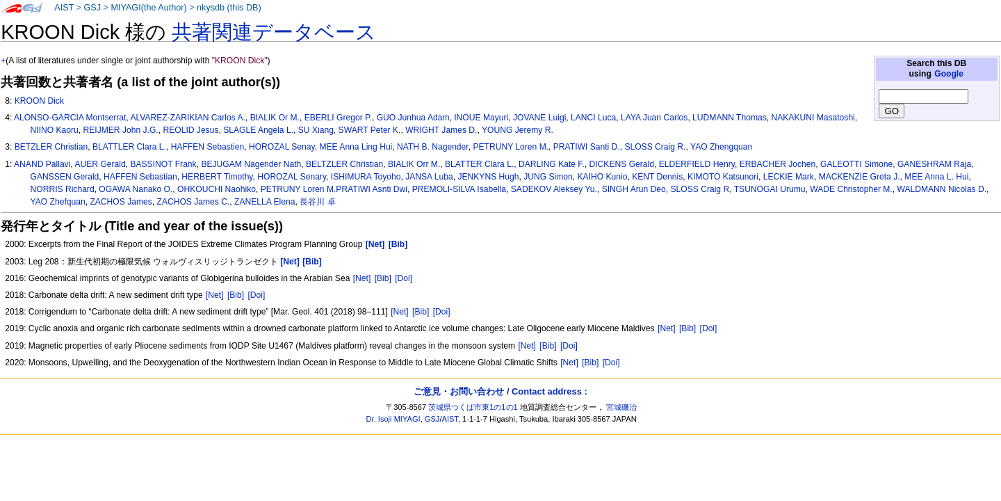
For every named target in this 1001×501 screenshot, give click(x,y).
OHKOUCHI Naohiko (216, 189)
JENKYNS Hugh (488, 177)
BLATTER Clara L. (479, 164)
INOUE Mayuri (481, 117)
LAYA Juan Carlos (654, 117)
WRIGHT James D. (441, 130)
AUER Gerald (99, 164)
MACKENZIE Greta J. (859, 177)
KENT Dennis (657, 177)
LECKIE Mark (788, 177)
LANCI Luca (593, 117)
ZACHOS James (121, 202)
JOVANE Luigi (539, 117)
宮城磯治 (621, 407)
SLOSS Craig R (699, 189)
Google (948, 74)
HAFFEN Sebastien (208, 147)
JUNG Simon (548, 177)
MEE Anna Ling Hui (355, 147)
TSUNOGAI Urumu (770, 189)
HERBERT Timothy (216, 177)
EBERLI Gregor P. (338, 117)
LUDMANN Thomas (729, 117)
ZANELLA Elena (264, 202)
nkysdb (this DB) (229, 8)
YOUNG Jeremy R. (517, 130)
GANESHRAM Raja (934, 164)
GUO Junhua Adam (413, 117)
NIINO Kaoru (55, 130)
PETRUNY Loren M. (510, 147)
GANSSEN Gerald (65, 177)
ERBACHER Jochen (778, 164)
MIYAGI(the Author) (148, 8)
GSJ (92, 8)
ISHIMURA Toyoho (366, 177)
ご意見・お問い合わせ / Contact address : (500, 391)
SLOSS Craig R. (654, 147)
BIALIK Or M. (275, 117)
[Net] (362, 278)
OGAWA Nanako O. (135, 189)
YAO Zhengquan (721, 147)
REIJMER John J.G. (120, 130)
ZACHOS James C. (193, 202)
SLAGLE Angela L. (258, 130)
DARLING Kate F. (552, 164)
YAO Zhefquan (58, 202)
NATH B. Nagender (433, 147)
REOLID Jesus (190, 130)
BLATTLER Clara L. (129, 147)
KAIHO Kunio (603, 177)
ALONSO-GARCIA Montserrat (70, 117)
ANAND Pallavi (42, 164)
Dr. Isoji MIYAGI (393, 419)
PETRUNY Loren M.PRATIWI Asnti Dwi (334, 189)
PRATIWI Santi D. (586, 147)
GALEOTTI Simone (856, 164)
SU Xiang (316, 130)
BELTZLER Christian (344, 164)
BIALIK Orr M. (414, 164)
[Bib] (383, 278)
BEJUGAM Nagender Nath (251, 164)
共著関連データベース (274, 32)
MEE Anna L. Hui (936, 177)
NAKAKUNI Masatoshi (812, 117)
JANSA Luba (429, 177)
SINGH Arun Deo (634, 189)
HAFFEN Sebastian (140, 177)
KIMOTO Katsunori (722, 177)
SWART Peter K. (370, 130)
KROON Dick (39, 101)
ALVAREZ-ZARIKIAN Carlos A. (187, 117)
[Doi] (403, 278)
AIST (64, 8)
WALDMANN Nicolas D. (941, 189)
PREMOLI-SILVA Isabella (459, 189)
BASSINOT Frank (163, 164)
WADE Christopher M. (851, 189)
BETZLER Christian (51, 147)
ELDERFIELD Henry (697, 164)
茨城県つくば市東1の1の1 (473, 407)
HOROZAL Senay (282, 147)
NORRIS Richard (63, 189)
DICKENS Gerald (621, 164)
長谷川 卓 (317, 202)
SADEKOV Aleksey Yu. (554, 189)
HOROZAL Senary (291, 177)
